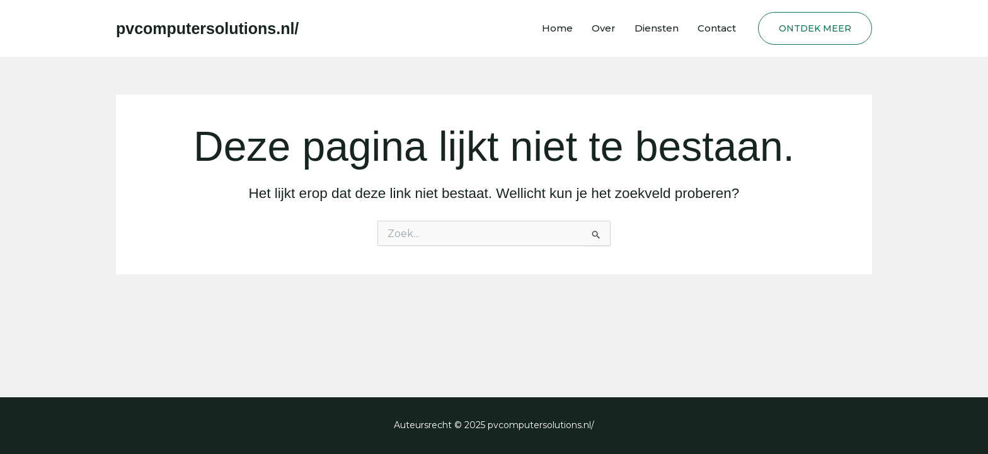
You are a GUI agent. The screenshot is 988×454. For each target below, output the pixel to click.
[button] (815, 28)
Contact (717, 28)
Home (557, 28)
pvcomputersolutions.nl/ (207, 28)
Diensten (657, 28)
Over (604, 28)
